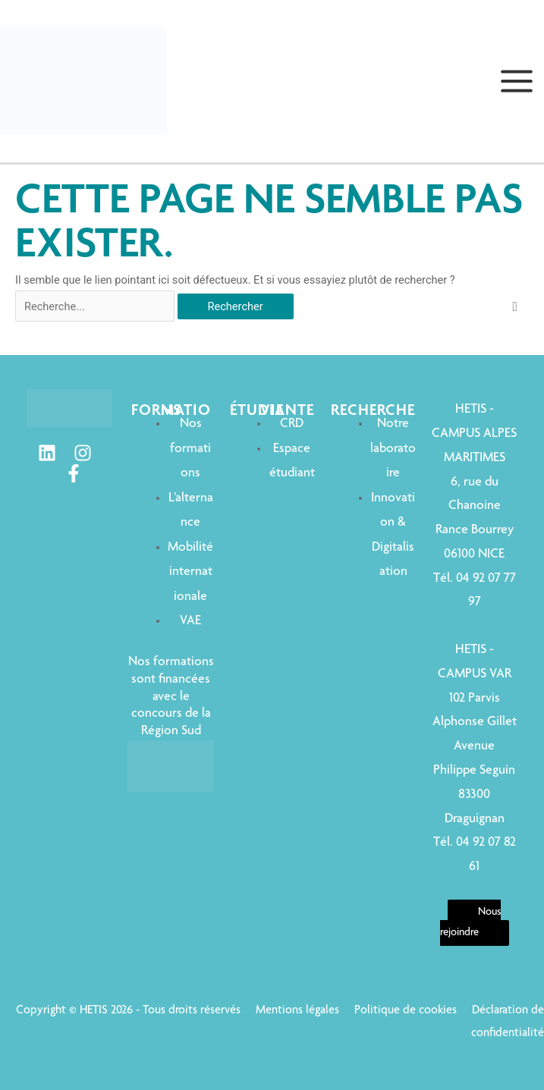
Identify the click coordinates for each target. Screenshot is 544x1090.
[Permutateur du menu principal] (516, 81)
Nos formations (190, 448)
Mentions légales (297, 1011)
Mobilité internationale (190, 572)
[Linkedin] (47, 453)
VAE (190, 621)
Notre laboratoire (393, 448)
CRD (291, 424)
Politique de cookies (405, 1011)
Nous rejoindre (471, 922)
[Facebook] (73, 473)
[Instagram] (83, 453)
